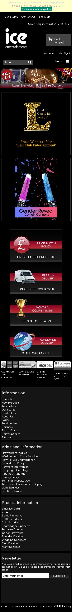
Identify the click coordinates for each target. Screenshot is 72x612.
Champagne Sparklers (16, 526)
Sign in (67, 53)
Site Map (44, 16)
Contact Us (28, 16)
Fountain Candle (12, 529)
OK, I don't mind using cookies (36, 9)
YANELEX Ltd (62, 606)
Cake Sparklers (11, 522)
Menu (58, 61)
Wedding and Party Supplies (20, 456)
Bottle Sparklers (12, 519)
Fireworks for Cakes (14, 453)
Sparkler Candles (12, 536)
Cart (59, 40)
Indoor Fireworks (12, 533)
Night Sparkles (11, 547)
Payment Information (15, 466)
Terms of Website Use (16, 480)
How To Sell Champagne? (18, 459)
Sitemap (7, 437)
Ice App (6, 512)
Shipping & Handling (15, 470)
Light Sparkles (11, 487)
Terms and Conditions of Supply (22, 484)
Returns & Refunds (13, 473)
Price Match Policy (13, 463)
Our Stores (11, 16)
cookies (21, 2)
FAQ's (5, 420)
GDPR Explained (12, 491)
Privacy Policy (10, 477)
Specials (7, 399)
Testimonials (10, 423)
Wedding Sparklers (14, 540)
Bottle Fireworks (12, 515)
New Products (11, 402)
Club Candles (10, 543)
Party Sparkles (11, 434)
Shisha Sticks (10, 430)
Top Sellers (9, 406)
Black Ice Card (11, 508)
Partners (7, 427)
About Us (7, 416)
